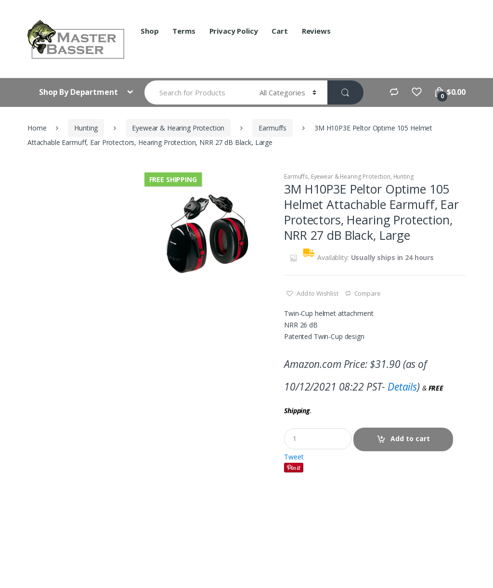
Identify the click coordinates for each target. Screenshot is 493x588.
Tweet (293, 456)
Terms (183, 31)
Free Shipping (173, 179)
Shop (149, 31)
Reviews (316, 31)
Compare (367, 293)
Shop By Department (79, 92)
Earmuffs (272, 127)
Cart (279, 31)
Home (36, 127)
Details (402, 386)
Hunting (86, 127)
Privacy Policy (233, 31)
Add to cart (410, 438)
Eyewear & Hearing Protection (178, 127)
